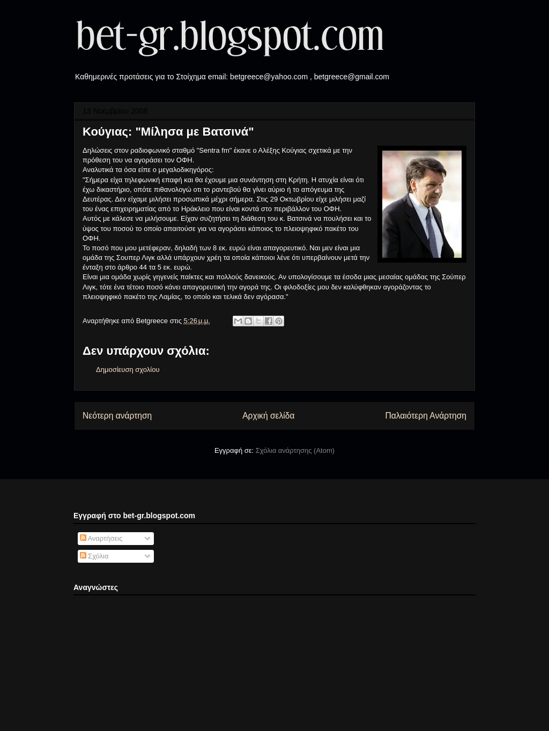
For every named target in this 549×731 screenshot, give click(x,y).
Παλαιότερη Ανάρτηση (425, 415)
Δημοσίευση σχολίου (128, 370)
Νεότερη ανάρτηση (117, 415)
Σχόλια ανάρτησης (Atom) (295, 450)
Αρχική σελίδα (268, 415)
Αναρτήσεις (101, 538)
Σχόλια (94, 556)
